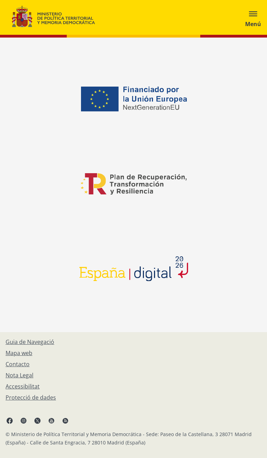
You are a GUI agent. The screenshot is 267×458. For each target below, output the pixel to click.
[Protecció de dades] (31, 397)
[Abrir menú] (253, 17)
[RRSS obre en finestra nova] (65, 420)
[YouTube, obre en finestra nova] (51, 420)
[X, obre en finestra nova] (37, 420)
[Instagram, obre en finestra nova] (23, 420)
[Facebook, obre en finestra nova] (10, 420)
